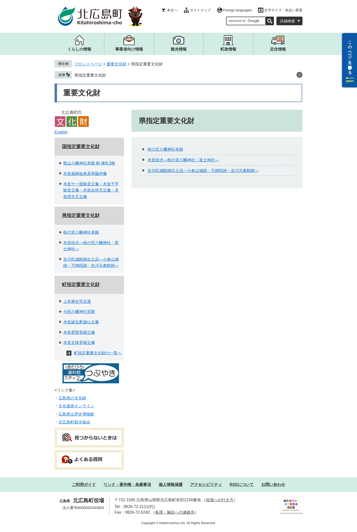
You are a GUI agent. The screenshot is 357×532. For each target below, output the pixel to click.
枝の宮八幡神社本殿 (81, 232)
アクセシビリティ (206, 484)
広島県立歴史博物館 (76, 414)
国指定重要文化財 (81, 146)
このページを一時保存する (350, 55)
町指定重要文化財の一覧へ (97, 353)
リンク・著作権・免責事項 (127, 484)
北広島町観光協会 (74, 422)
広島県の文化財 (72, 398)
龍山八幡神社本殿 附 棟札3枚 (89, 163)
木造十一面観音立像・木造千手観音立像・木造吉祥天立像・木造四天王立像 (91, 190)
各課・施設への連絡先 (175, 512)
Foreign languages (237, 10)
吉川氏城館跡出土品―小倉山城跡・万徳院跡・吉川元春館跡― (203, 170)
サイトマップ (200, 10)
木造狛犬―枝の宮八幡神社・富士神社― (183, 160)
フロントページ (88, 64)
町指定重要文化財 (81, 284)
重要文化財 (116, 64)
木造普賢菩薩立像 (79, 332)
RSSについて (242, 484)
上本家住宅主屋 (77, 301)
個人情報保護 (170, 484)
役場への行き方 (220, 500)
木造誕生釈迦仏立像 (81, 322)
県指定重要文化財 (90, 75)
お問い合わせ (273, 484)
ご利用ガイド (84, 484)
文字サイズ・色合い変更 (283, 10)
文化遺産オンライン (76, 406)
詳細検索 (287, 21)
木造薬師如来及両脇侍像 (85, 173)
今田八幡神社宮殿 (79, 311)
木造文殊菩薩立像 (79, 342)
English (61, 132)
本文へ (172, 10)
